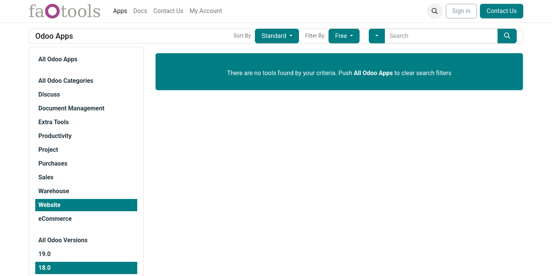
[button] (435, 11)
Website (49, 205)
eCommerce (55, 218)
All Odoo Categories (65, 80)
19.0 (44, 254)
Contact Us (501, 11)
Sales (46, 177)
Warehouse (53, 191)
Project (48, 149)
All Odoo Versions (63, 240)
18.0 (44, 267)
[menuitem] (120, 11)
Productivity (55, 136)
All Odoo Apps (57, 59)
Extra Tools (53, 122)
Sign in (461, 11)
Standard (274, 35)
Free (341, 35)
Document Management (71, 108)
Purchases (52, 163)
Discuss (49, 94)
